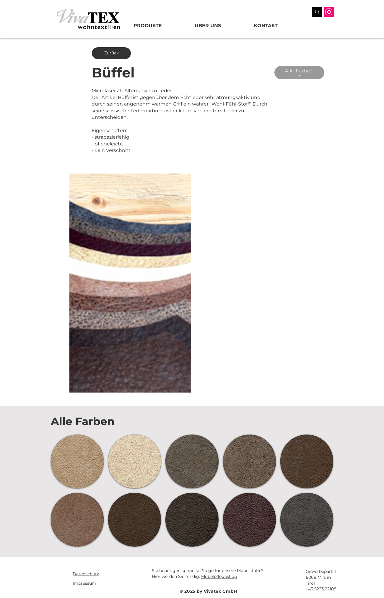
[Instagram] (329, 12)
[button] (130, 283)
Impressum (84, 583)
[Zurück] (111, 53)
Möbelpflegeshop (219, 576)
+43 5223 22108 (321, 588)
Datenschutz (86, 573)
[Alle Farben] (299, 72)
